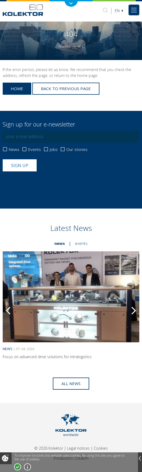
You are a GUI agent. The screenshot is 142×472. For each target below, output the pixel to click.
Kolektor (65, 46)
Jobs (54, 149)
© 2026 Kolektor (48, 448)
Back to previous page (66, 88)
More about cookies (27, 466)
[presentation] (44, 184)
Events (34, 149)
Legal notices (78, 448)
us (56, 69)
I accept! (17, 466)
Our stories (77, 149)
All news (71, 383)
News (14, 149)
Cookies (101, 448)
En (119, 10)
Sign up (19, 165)
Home (17, 88)
